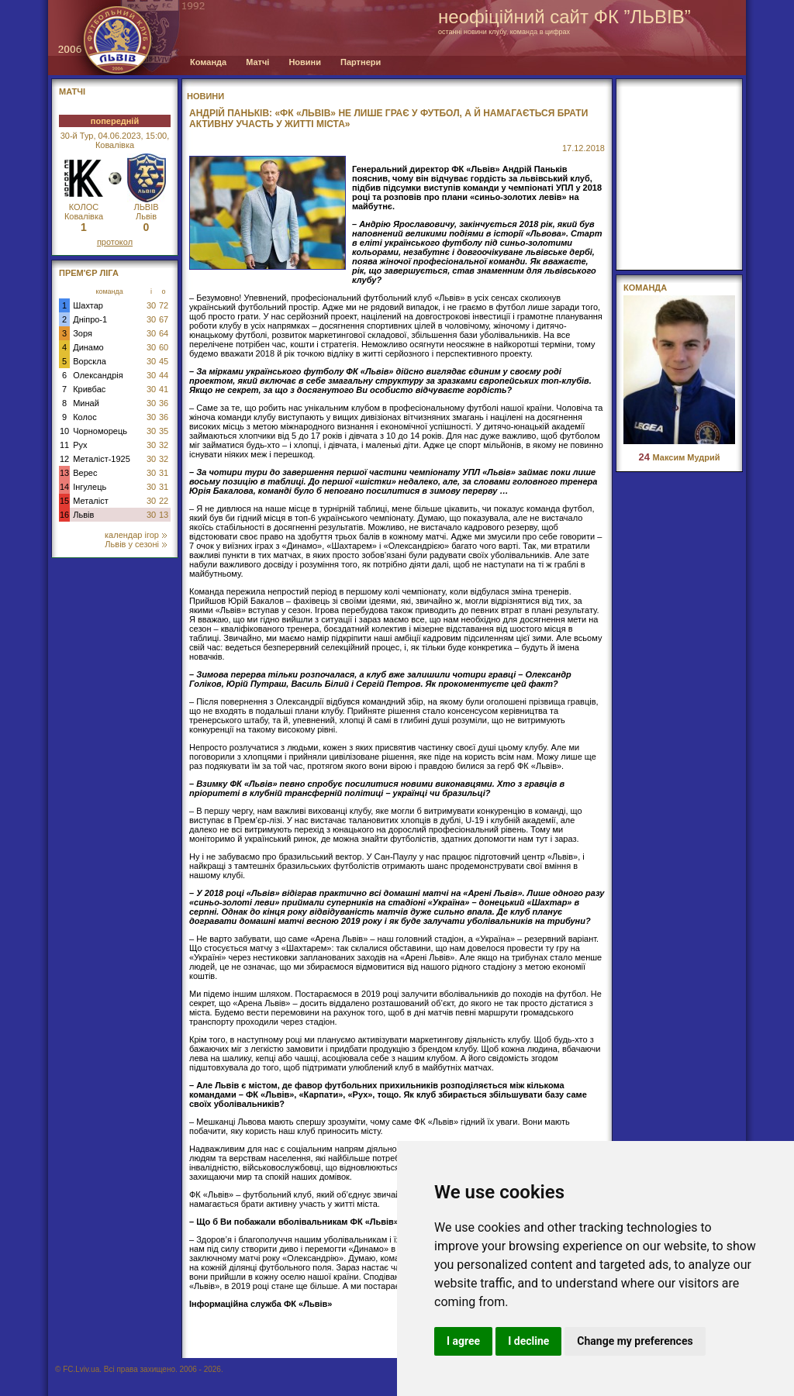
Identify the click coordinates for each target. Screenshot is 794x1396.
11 (64, 445)
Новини (304, 62)
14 (64, 486)
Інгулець (89, 486)
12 (64, 459)
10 (64, 431)
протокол (115, 241)
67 (163, 319)
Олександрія (98, 375)
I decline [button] (528, 1341)
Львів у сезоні (136, 544)
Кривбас (89, 389)
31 (163, 472)
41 (163, 389)
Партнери (360, 62)
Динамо (88, 347)
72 (163, 305)
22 (163, 500)
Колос (84, 417)
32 (163, 445)
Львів (83, 514)
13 (64, 472)
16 (64, 514)
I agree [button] (463, 1341)
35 (163, 431)
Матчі (257, 62)
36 (163, 403)
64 (163, 333)
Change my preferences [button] (634, 1341)
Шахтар (88, 305)
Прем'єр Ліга (89, 272)
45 (163, 361)
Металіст (90, 500)
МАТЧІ (72, 91)
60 (163, 347)
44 (163, 375)
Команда (208, 62)
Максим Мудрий (679, 457)
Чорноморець (100, 431)
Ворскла (89, 361)
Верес (85, 472)
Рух (80, 445)
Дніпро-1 (90, 319)
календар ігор (136, 534)
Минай (86, 403)
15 (64, 500)
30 (151, 305)
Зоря (82, 333)
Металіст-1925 (101, 459)
